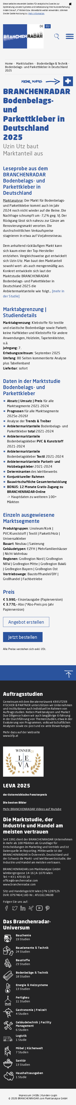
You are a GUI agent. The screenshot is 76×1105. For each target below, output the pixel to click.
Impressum (25, 1095)
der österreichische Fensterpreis (25, 794)
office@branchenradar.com (20, 880)
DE (42, 26)
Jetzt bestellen (22, 637)
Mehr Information (36, 13)
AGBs (36, 1095)
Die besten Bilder (14, 802)
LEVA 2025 (16, 785)
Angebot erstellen (26, 622)
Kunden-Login (49, 1095)
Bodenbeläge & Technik (52, 63)
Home (9, 63)
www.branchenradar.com (19, 884)
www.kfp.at (10, 735)
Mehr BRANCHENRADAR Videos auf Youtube (32, 809)
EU (48, 26)
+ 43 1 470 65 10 (19, 877)
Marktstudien (25, 63)
